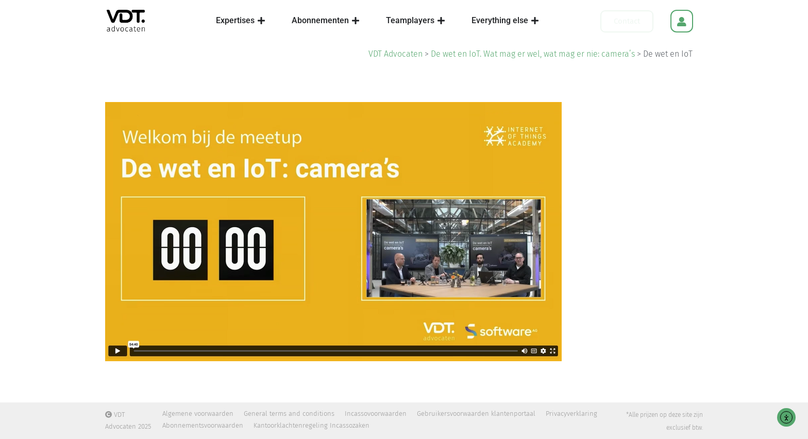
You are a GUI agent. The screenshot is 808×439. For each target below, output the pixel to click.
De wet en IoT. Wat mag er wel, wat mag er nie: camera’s (533, 54)
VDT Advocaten (395, 54)
